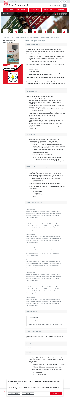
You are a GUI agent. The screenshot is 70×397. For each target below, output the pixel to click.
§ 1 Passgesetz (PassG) (33, 317)
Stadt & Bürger (23, 37)
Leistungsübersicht (45, 37)
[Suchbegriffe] (56, 5)
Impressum (28, 393)
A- (60, 1)
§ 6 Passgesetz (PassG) (33, 321)
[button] (6, 22)
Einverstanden (56, 393)
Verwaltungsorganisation (33, 37)
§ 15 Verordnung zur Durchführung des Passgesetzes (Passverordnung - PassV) (45, 324)
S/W (65, 1)
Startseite (17, 37)
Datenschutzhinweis (14, 393)
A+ (63, 1)
